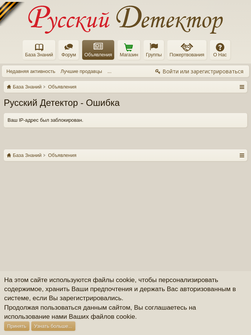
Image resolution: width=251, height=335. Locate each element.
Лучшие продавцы (81, 71)
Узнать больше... (53, 326)
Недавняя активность (30, 71)
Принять (16, 326)
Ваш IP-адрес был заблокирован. (45, 120)
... (109, 71)
